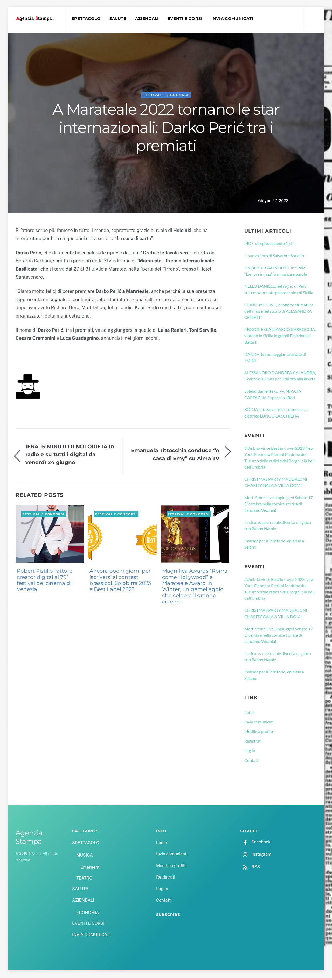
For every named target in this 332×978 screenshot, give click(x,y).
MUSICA (84, 855)
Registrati (253, 741)
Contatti (252, 761)
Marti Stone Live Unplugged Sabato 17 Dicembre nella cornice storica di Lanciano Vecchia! (278, 504)
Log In (249, 751)
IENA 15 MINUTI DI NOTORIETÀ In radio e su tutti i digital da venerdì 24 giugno (69, 455)
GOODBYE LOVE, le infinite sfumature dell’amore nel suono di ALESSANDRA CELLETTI (278, 312)
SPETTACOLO (86, 18)
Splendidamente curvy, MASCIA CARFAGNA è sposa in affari (272, 394)
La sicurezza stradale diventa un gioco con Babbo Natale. (277, 526)
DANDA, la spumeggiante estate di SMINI (275, 358)
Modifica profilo (258, 732)
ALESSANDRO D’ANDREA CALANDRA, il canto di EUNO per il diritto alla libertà (280, 376)
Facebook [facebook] (255, 842)
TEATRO (84, 878)
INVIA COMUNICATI (233, 18)
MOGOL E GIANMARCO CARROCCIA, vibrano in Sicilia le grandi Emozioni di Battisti (280, 336)
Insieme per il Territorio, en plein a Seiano (274, 544)
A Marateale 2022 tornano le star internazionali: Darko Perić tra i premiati (165, 128)
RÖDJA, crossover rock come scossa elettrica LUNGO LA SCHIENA (276, 413)
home (249, 712)
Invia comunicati (259, 722)
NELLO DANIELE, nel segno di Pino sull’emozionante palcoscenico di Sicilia (278, 290)
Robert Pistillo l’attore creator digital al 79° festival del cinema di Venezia (44, 581)
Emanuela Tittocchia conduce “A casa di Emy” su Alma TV (175, 455)
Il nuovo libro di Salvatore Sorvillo (274, 256)
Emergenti (90, 868)
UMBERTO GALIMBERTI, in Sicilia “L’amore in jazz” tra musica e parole (275, 271)
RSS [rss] (250, 867)
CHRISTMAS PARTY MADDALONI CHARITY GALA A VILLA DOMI (275, 482)
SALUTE (118, 18)
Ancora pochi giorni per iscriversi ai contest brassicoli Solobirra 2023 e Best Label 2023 (120, 581)
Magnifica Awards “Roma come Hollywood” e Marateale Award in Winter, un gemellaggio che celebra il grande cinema (194, 587)
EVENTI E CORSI (185, 18)
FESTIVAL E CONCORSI (166, 96)
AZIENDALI (148, 18)
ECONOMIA (87, 913)
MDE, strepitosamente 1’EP (269, 244)
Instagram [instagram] (255, 855)
